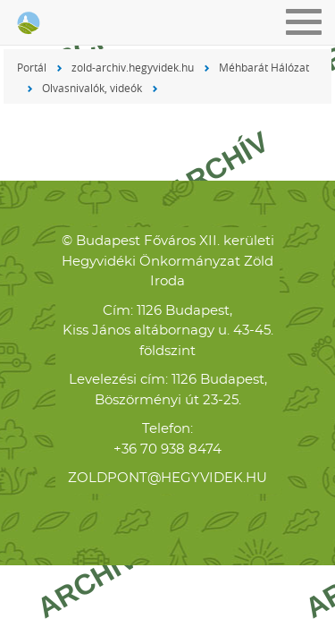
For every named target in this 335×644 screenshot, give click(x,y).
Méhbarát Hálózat (264, 67)
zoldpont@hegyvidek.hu (167, 478)
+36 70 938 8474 (167, 449)
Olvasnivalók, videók (92, 87)
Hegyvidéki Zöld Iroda (26, 24)
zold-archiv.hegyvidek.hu (132, 67)
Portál (31, 67)
